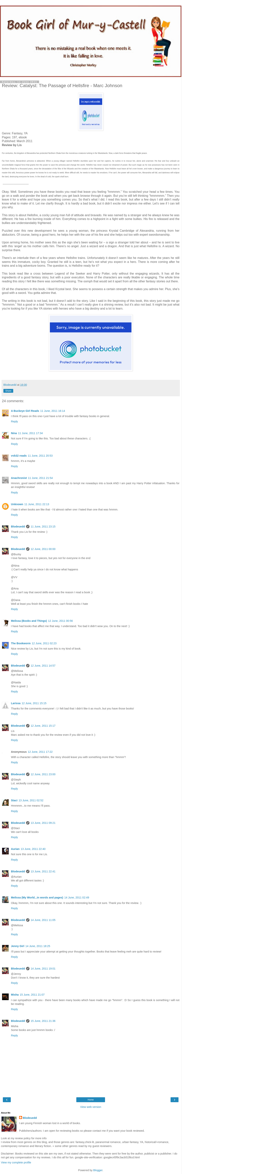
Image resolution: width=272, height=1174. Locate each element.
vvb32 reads (19, 455)
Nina (14, 433)
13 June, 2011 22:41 (43, 871)
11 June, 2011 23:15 (43, 526)
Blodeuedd (18, 526)
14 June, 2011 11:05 (43, 920)
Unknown (17, 504)
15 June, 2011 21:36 (43, 1020)
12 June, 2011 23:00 (43, 774)
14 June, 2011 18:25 (37, 946)
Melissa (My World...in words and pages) (37, 897)
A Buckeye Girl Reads (25, 410)
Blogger (98, 1170)
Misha (15, 994)
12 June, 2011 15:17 (43, 725)
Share (8, 391)
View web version (90, 1106)
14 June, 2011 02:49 (76, 897)
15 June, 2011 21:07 (32, 994)
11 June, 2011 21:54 (40, 477)
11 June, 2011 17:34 (30, 433)
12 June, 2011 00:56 (60, 620)
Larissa (15, 703)
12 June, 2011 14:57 (43, 665)
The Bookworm (21, 643)
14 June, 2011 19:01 (43, 968)
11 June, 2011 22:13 (36, 504)
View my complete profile (16, 1162)
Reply (14, 421)
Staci (14, 800)
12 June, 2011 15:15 (34, 703)
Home (91, 1099)
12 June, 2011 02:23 (44, 643)
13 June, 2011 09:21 (43, 822)
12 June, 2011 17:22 (40, 751)
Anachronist (19, 477)
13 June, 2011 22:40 (33, 848)
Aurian (15, 848)
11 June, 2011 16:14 (52, 410)
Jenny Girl (17, 946)
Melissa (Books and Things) (29, 620)
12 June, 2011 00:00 (43, 549)
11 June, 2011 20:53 (40, 455)
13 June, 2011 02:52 (31, 800)
